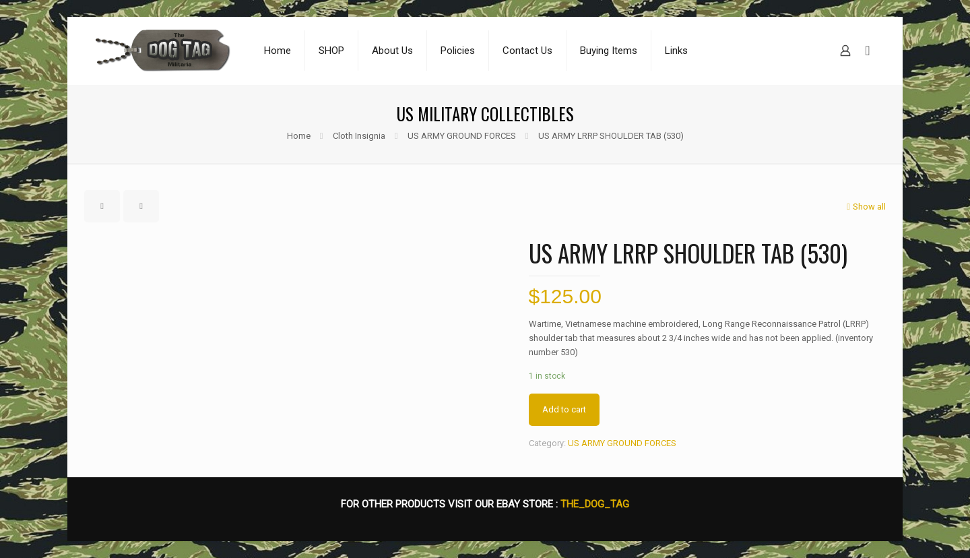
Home (299, 136)
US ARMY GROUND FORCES (462, 136)
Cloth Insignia (359, 136)
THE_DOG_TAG (594, 504)
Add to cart (564, 409)
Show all (865, 207)
